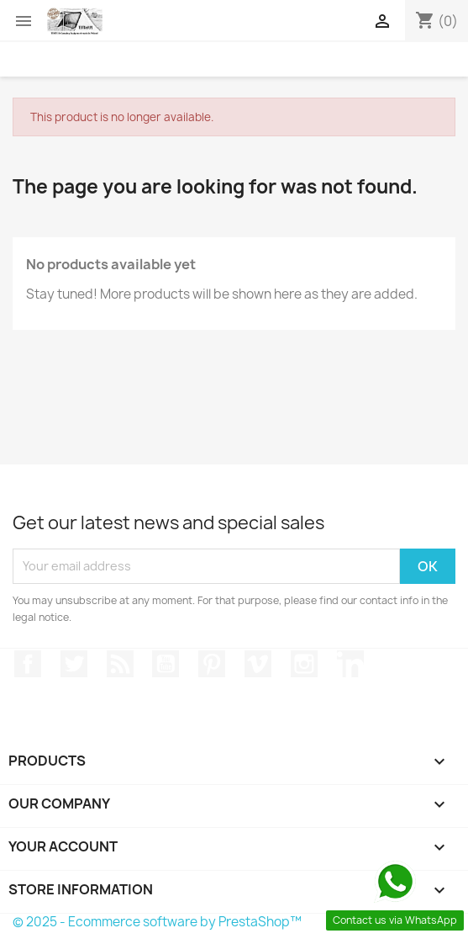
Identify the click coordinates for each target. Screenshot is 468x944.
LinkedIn (350, 663)
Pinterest (211, 663)
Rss (120, 663)
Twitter (73, 663)
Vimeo (258, 663)
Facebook (27, 663)
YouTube (165, 663)
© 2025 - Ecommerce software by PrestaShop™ (157, 922)
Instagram (304, 663)
